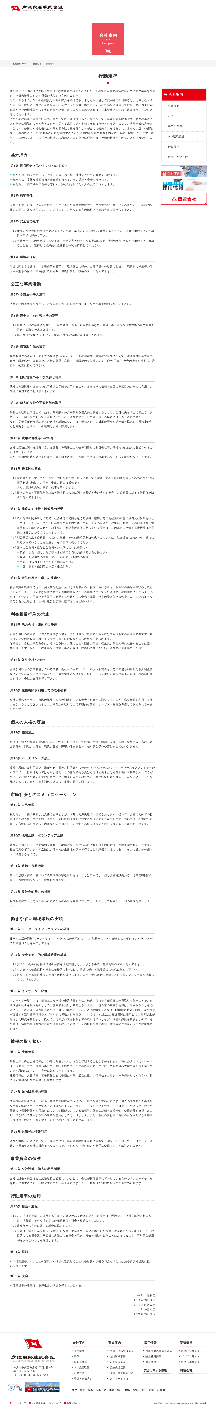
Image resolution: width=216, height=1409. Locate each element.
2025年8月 (190, 1362)
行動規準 (173, 146)
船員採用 (150, 1362)
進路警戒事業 (118, 1356)
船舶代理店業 (118, 1367)
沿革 (171, 115)
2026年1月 (190, 1356)
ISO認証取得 (82, 1367)
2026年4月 (190, 1350)
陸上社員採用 (153, 1356)
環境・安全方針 (178, 156)
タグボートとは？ (120, 1378)
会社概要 (173, 105)
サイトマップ (19, 1403)
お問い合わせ (74, 1403)
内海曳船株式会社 (37, 9)
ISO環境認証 (176, 136)
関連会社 (186, 1370)
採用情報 (150, 1342)
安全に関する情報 (155, 1370)
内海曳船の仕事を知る (158, 1350)
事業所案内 (175, 126)
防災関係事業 (118, 1362)
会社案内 (37, 64)
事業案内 (114, 1342)
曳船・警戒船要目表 (122, 1373)
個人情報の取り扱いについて (46, 1403)
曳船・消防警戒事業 (122, 1350)
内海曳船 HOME (20, 64)
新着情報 (186, 1342)
